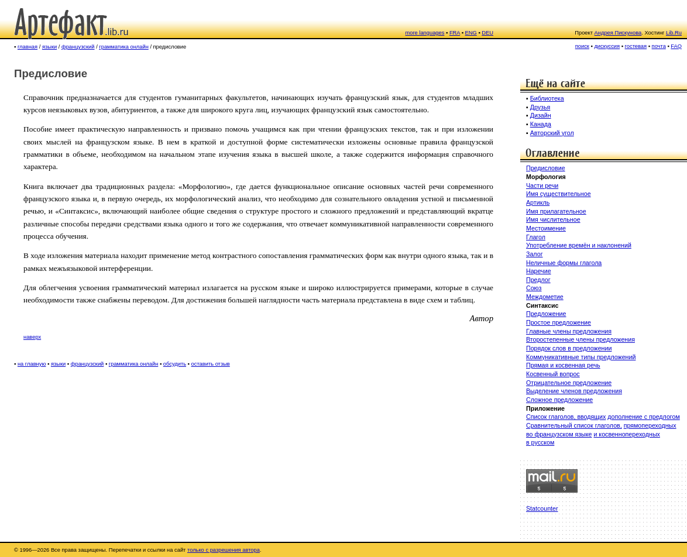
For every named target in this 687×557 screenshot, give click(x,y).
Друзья (540, 107)
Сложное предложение (559, 399)
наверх (32, 337)
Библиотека (547, 98)
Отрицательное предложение (569, 382)
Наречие (538, 270)
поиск (582, 46)
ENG (471, 33)
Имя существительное (558, 193)
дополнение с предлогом (643, 416)
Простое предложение (558, 322)
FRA (454, 33)
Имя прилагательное (556, 211)
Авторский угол (552, 132)
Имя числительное (553, 219)
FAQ (676, 46)
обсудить (174, 364)
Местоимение (546, 228)
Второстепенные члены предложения (580, 339)
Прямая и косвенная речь (563, 365)
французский (78, 47)
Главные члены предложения (569, 331)
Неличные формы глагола (564, 262)
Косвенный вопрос (553, 373)
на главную (32, 364)
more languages (425, 33)
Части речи (542, 185)
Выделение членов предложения (574, 390)
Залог (534, 253)
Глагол (535, 236)
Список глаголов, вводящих (566, 416)
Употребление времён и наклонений (578, 245)
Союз (534, 287)
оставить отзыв (210, 364)
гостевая (636, 46)
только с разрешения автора (223, 550)
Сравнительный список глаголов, (574, 425)
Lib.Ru (674, 33)
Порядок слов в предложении (569, 348)
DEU (487, 33)
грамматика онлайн (123, 47)
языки (49, 47)
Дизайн (540, 115)
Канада (540, 124)
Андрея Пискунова (618, 33)
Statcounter (542, 508)
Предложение (546, 313)
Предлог (538, 279)
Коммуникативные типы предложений (581, 356)
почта (659, 46)
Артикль (537, 202)
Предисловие (545, 167)
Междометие (545, 296)
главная (27, 47)
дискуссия (607, 46)
